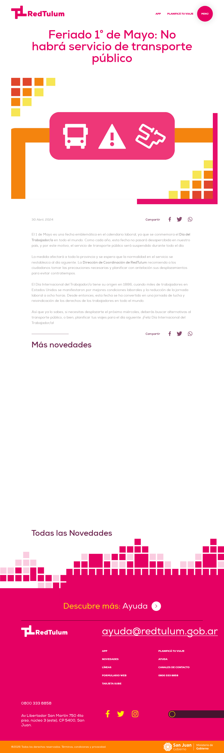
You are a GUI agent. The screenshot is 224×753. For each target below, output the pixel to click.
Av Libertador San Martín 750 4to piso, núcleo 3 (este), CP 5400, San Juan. (52, 720)
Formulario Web (114, 675)
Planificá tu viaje (180, 13)
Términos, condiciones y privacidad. (83, 746)
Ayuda (162, 659)
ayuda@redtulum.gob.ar (160, 631)
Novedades (110, 659)
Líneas (106, 667)
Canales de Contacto (174, 667)
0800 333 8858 (168, 675)
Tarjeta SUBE (111, 683)
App (158, 13)
